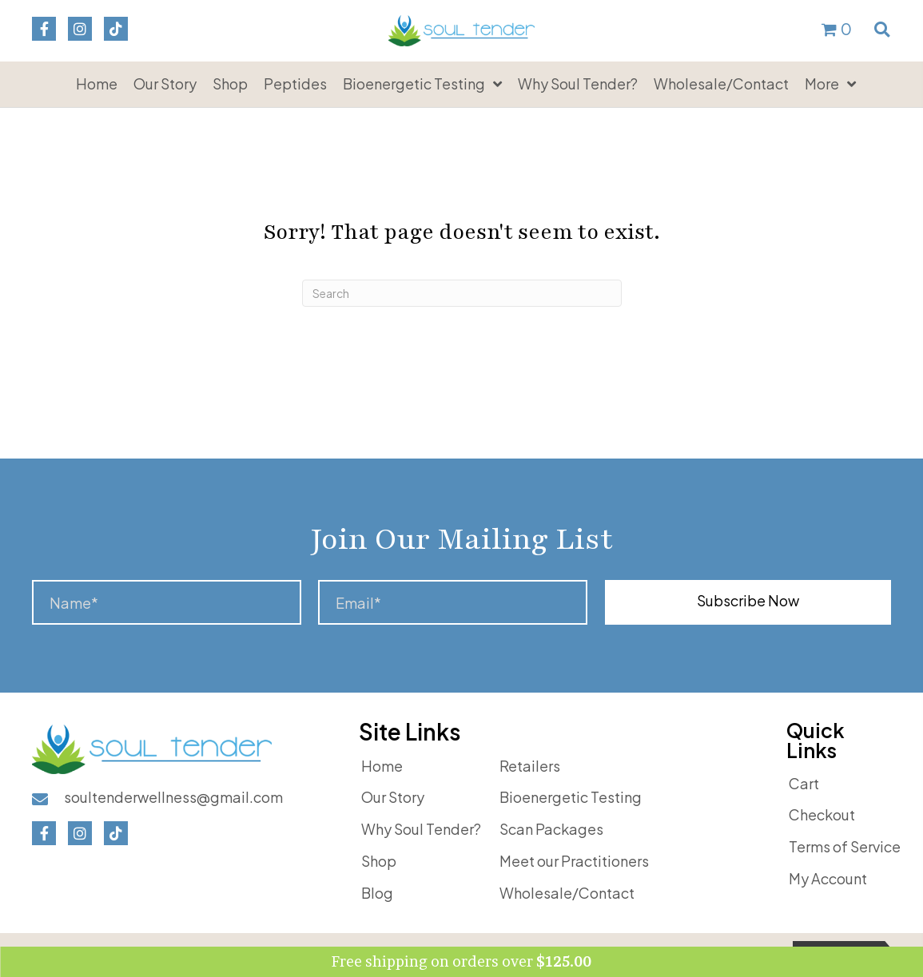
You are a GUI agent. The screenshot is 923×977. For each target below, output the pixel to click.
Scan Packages (551, 829)
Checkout (822, 814)
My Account (828, 878)
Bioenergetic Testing (570, 797)
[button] (44, 29)
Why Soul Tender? (421, 829)
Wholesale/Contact (567, 893)
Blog (377, 893)
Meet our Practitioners (574, 861)
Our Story (392, 797)
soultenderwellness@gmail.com (173, 797)
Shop (378, 861)
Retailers (529, 766)
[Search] (462, 293)
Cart (804, 783)
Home (382, 766)
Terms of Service (845, 846)
